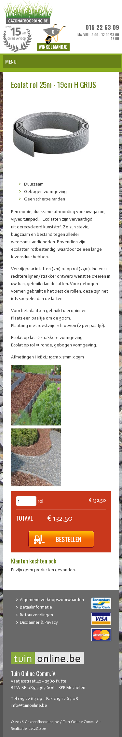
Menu (11, 61)
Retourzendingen (36, 615)
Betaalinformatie (36, 607)
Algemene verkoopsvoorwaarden (52, 599)
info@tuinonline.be (29, 705)
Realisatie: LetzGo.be (28, 728)
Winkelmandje (53, 47)
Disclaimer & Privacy (39, 622)
